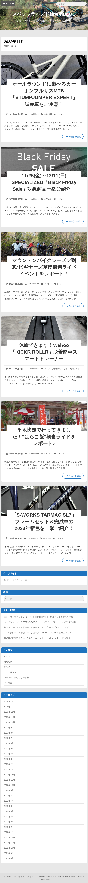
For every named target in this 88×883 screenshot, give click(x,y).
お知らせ (48, 199)
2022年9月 (9, 790)
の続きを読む (74, 137)
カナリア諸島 (70, 877)
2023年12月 (9, 712)
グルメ (7, 667)
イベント (48, 284)
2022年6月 (9, 806)
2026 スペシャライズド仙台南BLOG (21, 877)
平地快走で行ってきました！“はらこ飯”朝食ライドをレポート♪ (44, 436)
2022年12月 (9, 774)
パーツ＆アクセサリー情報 (55, 369)
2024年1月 (9, 706)
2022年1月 (9, 832)
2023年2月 (9, 764)
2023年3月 (9, 759)
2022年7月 (9, 801)
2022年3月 (9, 822)
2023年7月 (9, 738)
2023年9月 (9, 727)
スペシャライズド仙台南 (15, 580)
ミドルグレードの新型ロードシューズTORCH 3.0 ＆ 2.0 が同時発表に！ (38, 632)
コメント (60, 114)
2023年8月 (9, 733)
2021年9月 (9, 853)
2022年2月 (9, 827)
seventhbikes (33, 114)
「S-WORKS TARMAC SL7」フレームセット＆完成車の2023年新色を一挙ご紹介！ (44, 521)
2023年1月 (9, 769)
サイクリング (10, 672)
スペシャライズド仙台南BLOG (44, 14)
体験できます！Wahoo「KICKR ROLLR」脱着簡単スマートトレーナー (44, 352)
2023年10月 (9, 722)
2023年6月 (9, 743)
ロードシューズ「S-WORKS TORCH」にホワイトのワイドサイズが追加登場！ (41, 622)
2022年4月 (9, 816)
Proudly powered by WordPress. (51, 877)
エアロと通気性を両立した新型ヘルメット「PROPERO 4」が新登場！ (37, 638)
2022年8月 (9, 795)
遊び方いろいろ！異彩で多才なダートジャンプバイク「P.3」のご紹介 (36, 627)
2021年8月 (9, 858)
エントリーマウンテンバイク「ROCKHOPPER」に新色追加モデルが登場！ (39, 617)
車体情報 (48, 114)
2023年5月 (9, 748)
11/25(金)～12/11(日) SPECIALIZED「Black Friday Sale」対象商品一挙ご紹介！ (44, 182)
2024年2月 (9, 701)
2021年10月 (9, 848)
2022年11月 (9, 780)
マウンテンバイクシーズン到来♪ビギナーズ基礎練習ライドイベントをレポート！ (44, 267)
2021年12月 (9, 837)
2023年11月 (9, 717)
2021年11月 (9, 842)
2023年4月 (9, 754)
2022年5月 (9, 811)
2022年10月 (9, 785)
